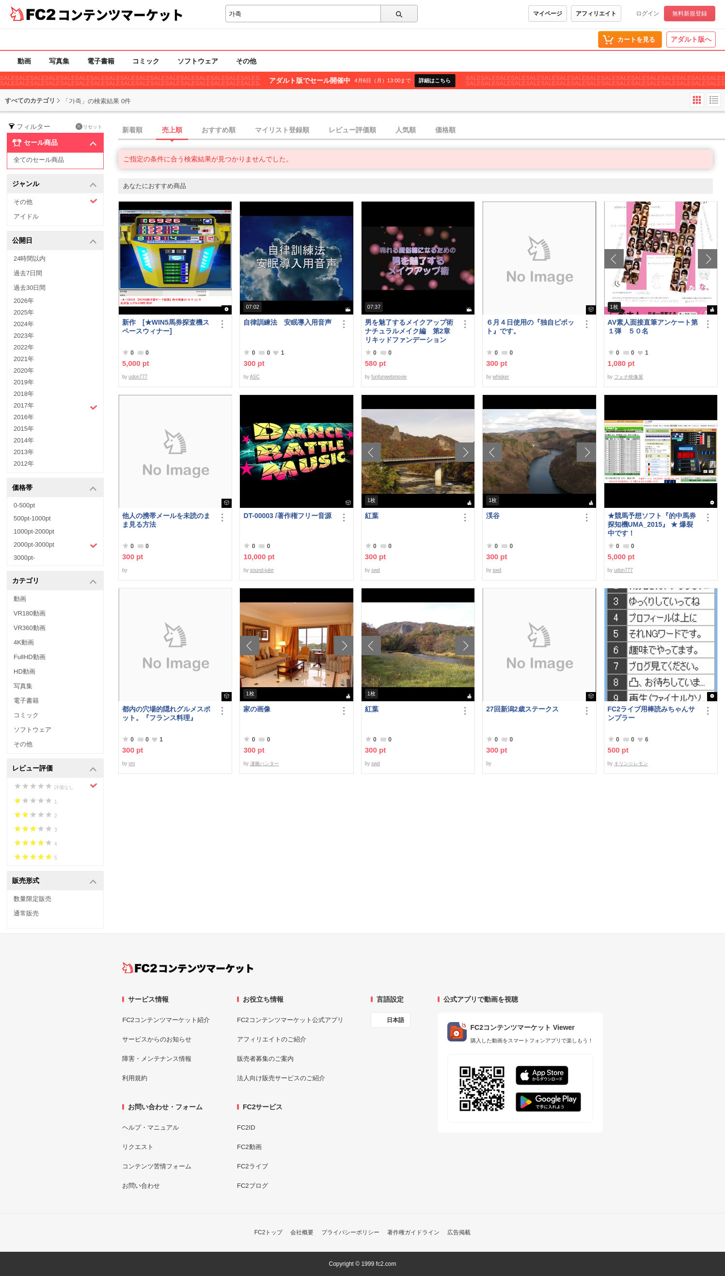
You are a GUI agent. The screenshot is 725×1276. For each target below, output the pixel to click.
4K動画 (24, 642)
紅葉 (371, 516)
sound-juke (262, 570)
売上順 (172, 130)
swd (375, 570)
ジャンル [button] (54, 184)
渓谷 (493, 516)
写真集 (59, 61)
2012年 (24, 463)
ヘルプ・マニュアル (150, 1127)
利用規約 (134, 1078)
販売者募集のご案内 (265, 1058)
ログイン (647, 13)
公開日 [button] (54, 241)
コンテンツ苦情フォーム (156, 1166)
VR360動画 (30, 627)
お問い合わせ (141, 1185)
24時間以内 (30, 258)
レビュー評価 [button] (54, 768)
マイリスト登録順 (282, 130)
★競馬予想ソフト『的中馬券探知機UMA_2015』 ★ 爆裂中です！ (652, 524)
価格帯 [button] (54, 488)
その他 (246, 61)
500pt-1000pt (32, 518)
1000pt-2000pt (34, 531)
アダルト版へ (691, 39)
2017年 (55, 406)
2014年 (24, 440)
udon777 (137, 376)
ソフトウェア (197, 61)
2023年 (24, 335)
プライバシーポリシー (350, 1232)
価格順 (445, 130)
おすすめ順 (219, 130)
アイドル (26, 216)
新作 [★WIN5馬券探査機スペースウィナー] (165, 326)
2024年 (24, 324)
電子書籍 (100, 61)
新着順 (132, 130)
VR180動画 (30, 613)
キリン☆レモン (631, 763)
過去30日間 (30, 287)
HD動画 (24, 671)
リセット (89, 126)
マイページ (547, 13)
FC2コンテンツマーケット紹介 (166, 1020)
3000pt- (24, 557)
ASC (255, 376)
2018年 (24, 393)
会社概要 (302, 1232)
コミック (145, 61)
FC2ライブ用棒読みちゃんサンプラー (651, 713)
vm (131, 763)
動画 (24, 61)
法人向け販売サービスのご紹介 (281, 1078)
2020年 (24, 370)
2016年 (24, 417)
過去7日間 (28, 273)
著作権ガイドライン (413, 1232)
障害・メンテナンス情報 (156, 1058)
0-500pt (24, 505)
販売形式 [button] (54, 881)
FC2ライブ (252, 1166)
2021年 (24, 358)
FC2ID (246, 1127)
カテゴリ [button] (54, 581)
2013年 (24, 452)
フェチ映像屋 (628, 376)
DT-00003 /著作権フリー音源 (287, 516)
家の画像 (256, 709)
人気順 (405, 130)
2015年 (24, 428)
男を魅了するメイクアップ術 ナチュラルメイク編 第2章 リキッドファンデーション (411, 331)
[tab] (421, 130)
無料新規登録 (689, 13)
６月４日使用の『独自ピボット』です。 (530, 326)
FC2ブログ (252, 1185)
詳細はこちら (435, 80)
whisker (501, 376)
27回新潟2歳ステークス (522, 709)
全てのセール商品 (39, 159)
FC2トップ (268, 1232)
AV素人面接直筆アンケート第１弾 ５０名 (653, 326)
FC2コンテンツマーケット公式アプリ (290, 1020)
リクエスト (138, 1146)
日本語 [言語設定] (395, 1020)
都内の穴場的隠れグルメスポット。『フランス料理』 (166, 713)
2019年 (24, 382)
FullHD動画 (30, 657)
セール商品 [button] (54, 143)
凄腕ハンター (264, 763)
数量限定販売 (32, 898)
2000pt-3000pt (55, 545)
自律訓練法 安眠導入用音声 (287, 322)
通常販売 (26, 913)
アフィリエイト (596, 13)
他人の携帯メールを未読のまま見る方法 (166, 520)
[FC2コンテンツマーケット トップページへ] (187, 968)
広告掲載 (459, 1232)
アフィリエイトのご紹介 (271, 1039)
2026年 (24, 300)
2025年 (24, 312)
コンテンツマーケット (121, 14)
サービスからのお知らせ (156, 1039)
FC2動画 (249, 1146)
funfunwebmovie (389, 376)
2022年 (24, 347)
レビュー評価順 (352, 130)
